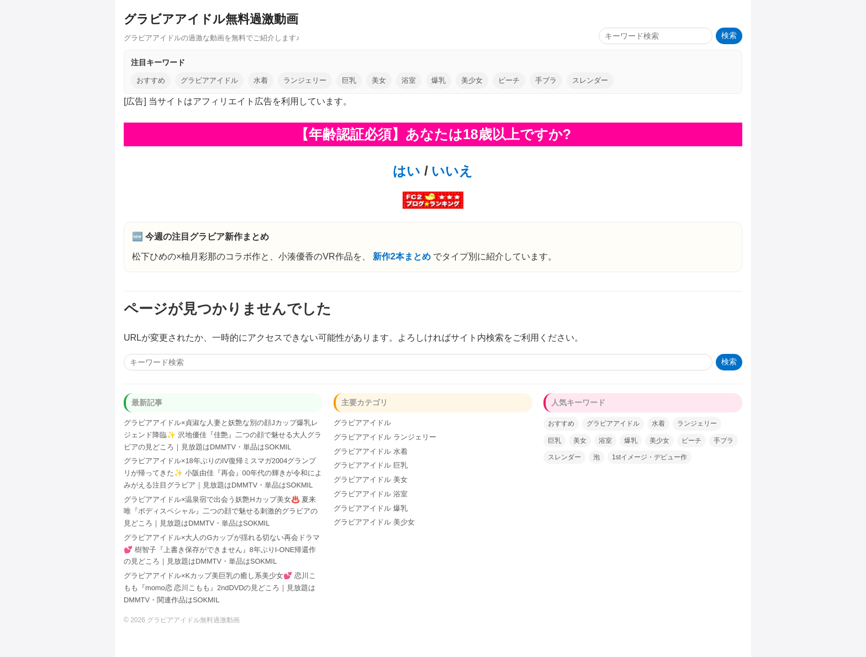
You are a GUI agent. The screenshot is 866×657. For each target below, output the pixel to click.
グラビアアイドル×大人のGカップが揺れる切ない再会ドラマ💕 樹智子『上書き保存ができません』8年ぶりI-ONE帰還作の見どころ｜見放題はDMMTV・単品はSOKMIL (222, 549)
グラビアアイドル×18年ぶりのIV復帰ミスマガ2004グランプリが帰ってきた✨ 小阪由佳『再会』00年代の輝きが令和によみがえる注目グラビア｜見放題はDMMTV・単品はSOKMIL (223, 473)
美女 (379, 80)
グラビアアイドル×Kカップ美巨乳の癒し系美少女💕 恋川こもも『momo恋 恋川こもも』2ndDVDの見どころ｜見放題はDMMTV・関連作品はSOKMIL (220, 587)
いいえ (450, 170)
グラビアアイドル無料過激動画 (211, 19)
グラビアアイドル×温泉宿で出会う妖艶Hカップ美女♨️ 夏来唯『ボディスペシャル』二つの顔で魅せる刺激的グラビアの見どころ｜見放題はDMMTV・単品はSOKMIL (221, 511)
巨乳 (349, 80)
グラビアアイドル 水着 (371, 451)
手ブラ (546, 80)
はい (406, 170)
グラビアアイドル (209, 80)
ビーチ (509, 80)
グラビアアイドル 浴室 (371, 494)
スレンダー (590, 80)
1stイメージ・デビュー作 (649, 457)
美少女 (472, 80)
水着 (261, 80)
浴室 (409, 80)
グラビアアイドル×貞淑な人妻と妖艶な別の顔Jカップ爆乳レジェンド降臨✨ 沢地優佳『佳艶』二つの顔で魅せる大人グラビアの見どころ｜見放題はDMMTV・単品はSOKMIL (222, 434)
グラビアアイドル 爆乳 (371, 508)
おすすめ (150, 80)
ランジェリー (304, 80)
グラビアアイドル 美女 (371, 479)
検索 (729, 35)
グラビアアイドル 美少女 (374, 522)
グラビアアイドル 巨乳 (371, 465)
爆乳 (438, 80)
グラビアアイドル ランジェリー (385, 437)
